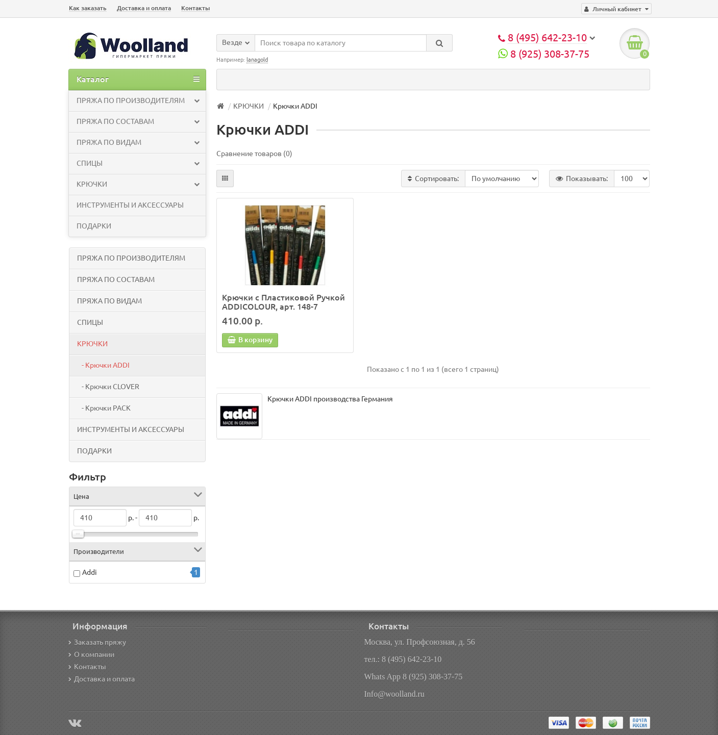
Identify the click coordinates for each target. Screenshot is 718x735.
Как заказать (88, 8)
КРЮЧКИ (138, 184)
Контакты (195, 8)
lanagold (257, 60)
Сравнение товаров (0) (254, 153)
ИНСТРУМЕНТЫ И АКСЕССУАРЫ (130, 205)
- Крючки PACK (104, 408)
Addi (89, 573)
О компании (91, 654)
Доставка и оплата (144, 8)
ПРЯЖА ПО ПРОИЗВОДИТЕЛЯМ (138, 100)
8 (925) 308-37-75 (543, 54)
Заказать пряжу (97, 642)
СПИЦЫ (138, 163)
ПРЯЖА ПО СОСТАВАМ (138, 121)
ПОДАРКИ (94, 226)
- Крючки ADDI (103, 365)
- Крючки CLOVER (108, 387)
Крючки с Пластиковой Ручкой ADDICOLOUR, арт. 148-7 (283, 302)
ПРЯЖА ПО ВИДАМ (138, 142)
